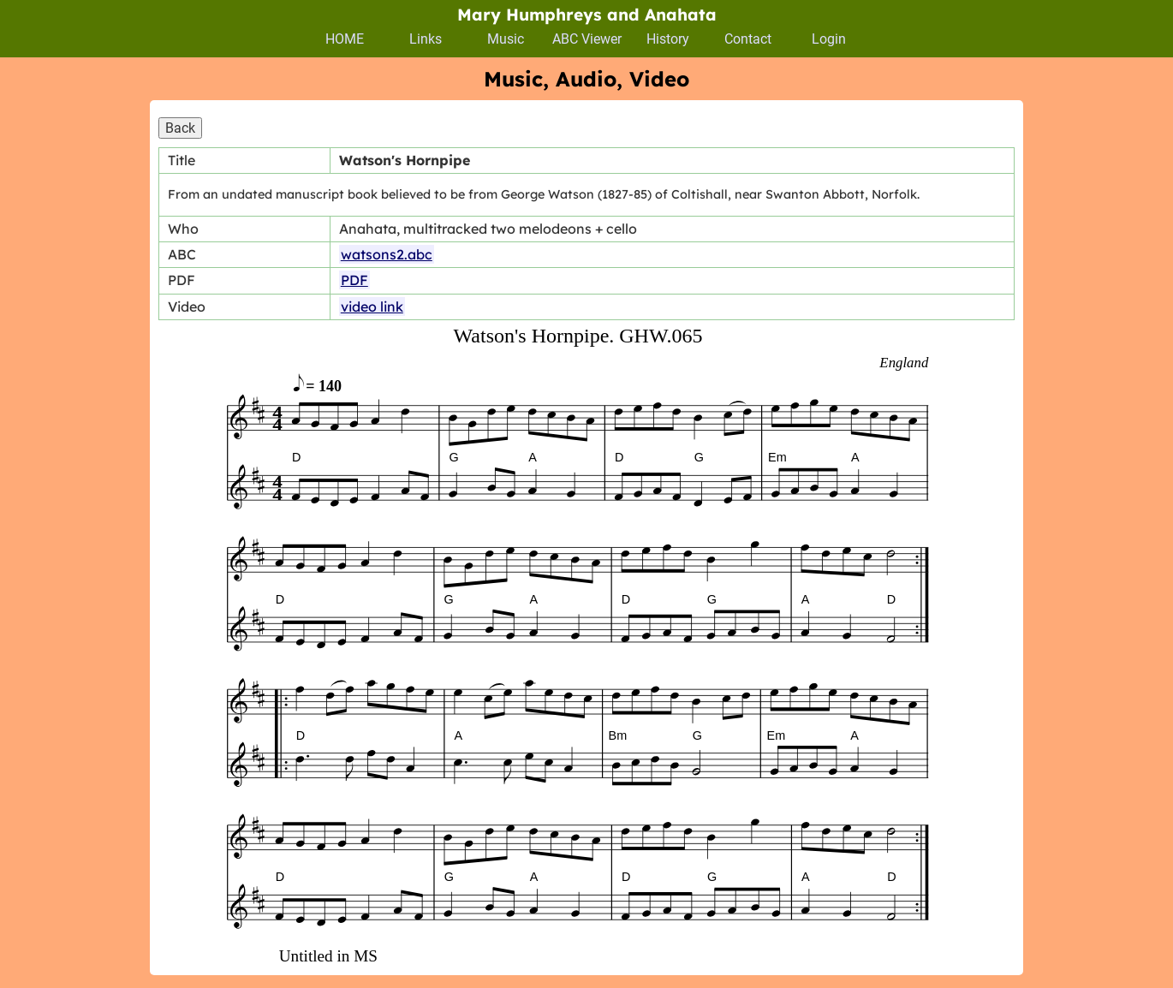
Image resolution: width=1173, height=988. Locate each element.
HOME (344, 39)
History (667, 39)
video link (372, 306)
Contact (747, 39)
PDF (354, 280)
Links (425, 39)
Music (505, 39)
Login (829, 39)
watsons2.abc (386, 254)
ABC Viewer (587, 39)
